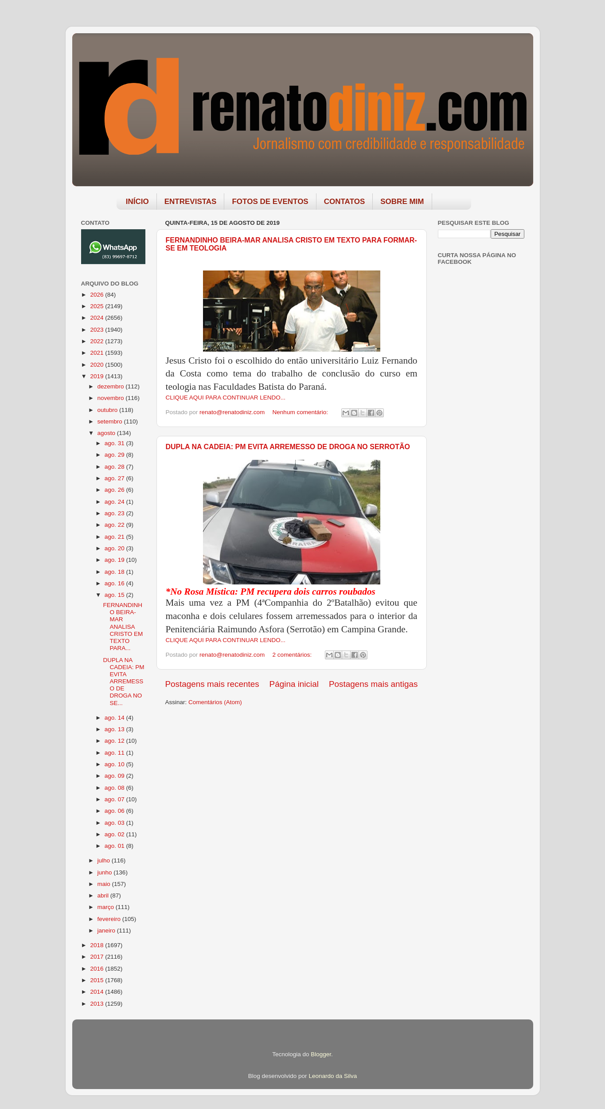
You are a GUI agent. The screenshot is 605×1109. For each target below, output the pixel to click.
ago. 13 (115, 729)
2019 (97, 376)
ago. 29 (115, 454)
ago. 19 (115, 559)
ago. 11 (115, 752)
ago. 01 (115, 846)
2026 (97, 294)
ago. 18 (115, 571)
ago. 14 (115, 717)
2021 (97, 352)
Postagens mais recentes (212, 684)
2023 (97, 329)
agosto (107, 433)
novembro (112, 398)
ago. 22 (115, 524)
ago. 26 (115, 489)
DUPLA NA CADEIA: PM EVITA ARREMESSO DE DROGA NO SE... (123, 681)
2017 (97, 956)
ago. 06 (115, 810)
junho (106, 872)
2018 (97, 945)
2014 (97, 991)
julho (105, 860)
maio (105, 884)
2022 (97, 341)
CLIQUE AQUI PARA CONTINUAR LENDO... (226, 397)
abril (104, 895)
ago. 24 (115, 501)
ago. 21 (115, 536)
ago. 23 (115, 513)
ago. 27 (115, 478)
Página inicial (294, 684)
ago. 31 (115, 443)
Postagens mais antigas (373, 684)
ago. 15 (115, 595)
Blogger (321, 1054)
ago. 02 (115, 834)
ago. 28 (115, 466)
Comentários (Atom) (215, 702)
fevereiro (110, 919)
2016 (97, 968)
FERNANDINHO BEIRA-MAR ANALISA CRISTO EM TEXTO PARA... (123, 626)
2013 (97, 1003)
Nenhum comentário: (301, 412)
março (107, 907)
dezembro (112, 386)
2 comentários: (293, 654)
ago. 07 (115, 799)
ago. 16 (115, 583)
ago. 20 (115, 548)
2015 (97, 980)
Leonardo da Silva (332, 1076)
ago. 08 (115, 787)
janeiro (107, 930)
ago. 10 (115, 764)
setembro (111, 421)
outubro (109, 410)
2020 (97, 364)
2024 (97, 317)
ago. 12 (115, 740)
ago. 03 (115, 822)
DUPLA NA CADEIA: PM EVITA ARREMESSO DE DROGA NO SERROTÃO (288, 447)
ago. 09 (115, 775)
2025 (97, 306)
